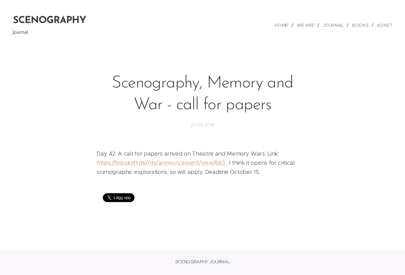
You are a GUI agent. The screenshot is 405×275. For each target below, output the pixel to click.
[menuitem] (285, 25)
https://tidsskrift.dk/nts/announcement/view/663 (162, 162)
